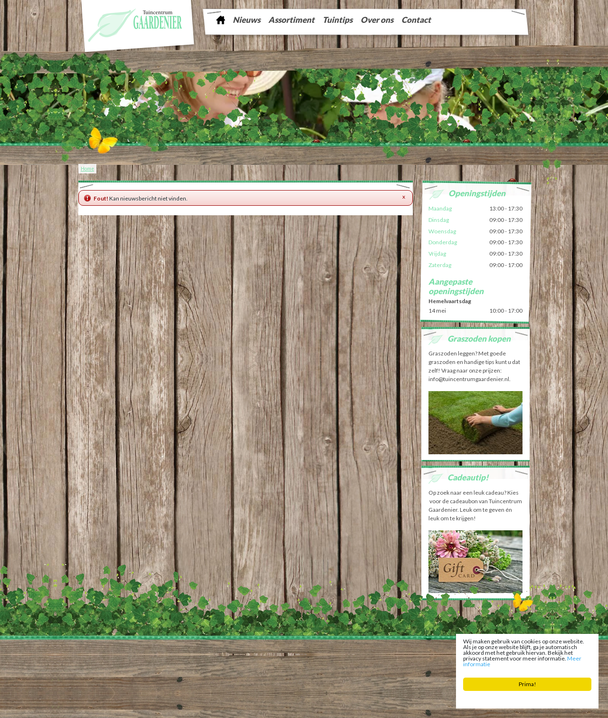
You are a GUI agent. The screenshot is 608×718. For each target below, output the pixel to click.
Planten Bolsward (232, 666)
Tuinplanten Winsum (422, 666)
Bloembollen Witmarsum (369, 666)
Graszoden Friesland (164, 658)
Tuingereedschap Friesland (265, 658)
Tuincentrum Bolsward (186, 666)
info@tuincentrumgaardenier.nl (291, 651)
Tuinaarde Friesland (211, 658)
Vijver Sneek (354, 658)
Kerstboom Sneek (317, 658)
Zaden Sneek (384, 658)
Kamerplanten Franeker (428, 658)
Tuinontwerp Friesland (115, 658)
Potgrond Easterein (317, 666)
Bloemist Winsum (274, 666)
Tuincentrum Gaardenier (109, 651)
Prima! (527, 685)
